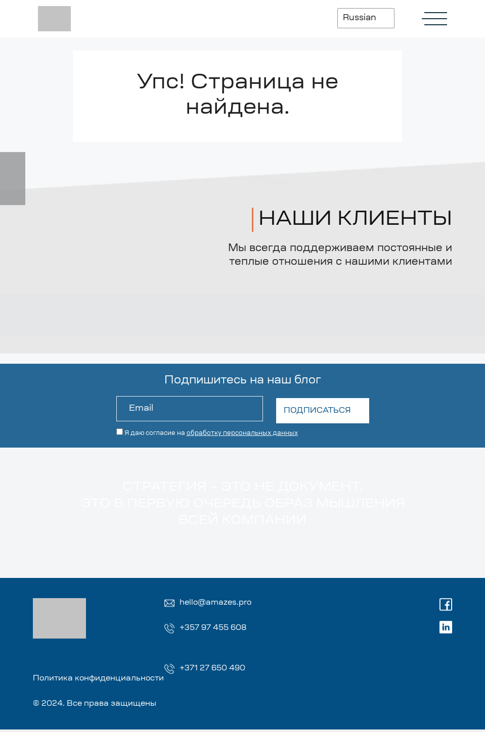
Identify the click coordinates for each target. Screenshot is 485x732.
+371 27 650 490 (215, 670)
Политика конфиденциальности (103, 680)
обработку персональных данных (242, 431)
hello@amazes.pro (218, 603)
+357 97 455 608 (215, 629)
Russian (356, 18)
